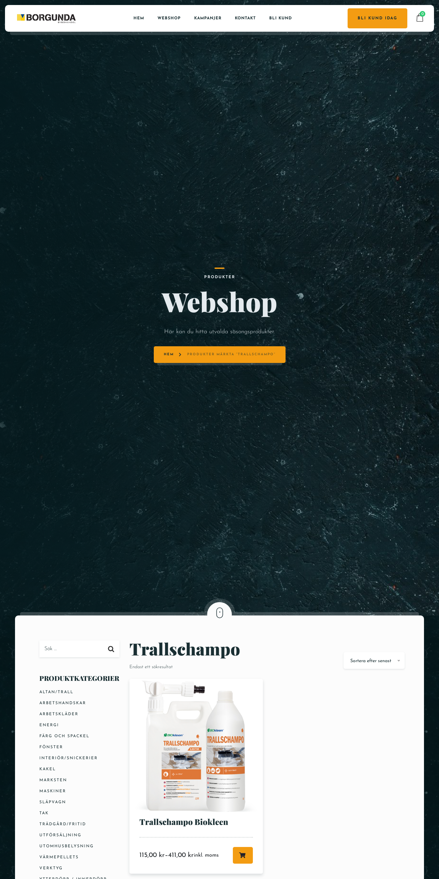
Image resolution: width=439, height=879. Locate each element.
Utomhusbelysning (66, 846)
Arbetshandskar (62, 703)
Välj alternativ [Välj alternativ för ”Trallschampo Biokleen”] (243, 855)
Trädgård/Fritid (62, 824)
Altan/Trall (56, 692)
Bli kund (280, 18)
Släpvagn (52, 802)
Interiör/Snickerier (68, 758)
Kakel (47, 769)
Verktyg (51, 868)
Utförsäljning (60, 835)
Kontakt (245, 18)
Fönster (51, 747)
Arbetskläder (58, 714)
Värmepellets (59, 857)
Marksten (53, 780)
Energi (49, 725)
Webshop (169, 18)
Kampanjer (208, 18)
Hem (138, 18)
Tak (44, 813)
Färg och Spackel (64, 736)
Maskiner (52, 791)
